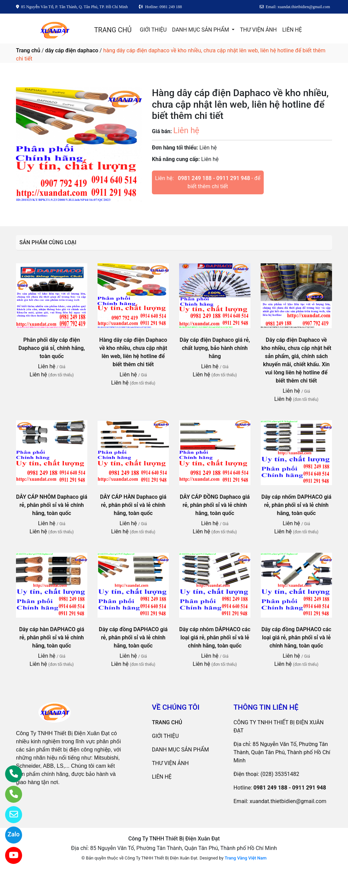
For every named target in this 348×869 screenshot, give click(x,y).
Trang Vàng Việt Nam (245, 858)
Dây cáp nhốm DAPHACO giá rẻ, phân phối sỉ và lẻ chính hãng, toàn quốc (296, 505)
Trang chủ (28, 50)
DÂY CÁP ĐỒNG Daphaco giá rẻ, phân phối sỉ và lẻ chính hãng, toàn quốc (215, 505)
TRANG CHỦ (113, 30)
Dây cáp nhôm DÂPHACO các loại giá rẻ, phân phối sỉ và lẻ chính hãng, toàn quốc (214, 637)
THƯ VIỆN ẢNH (258, 29)
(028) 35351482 (280, 774)
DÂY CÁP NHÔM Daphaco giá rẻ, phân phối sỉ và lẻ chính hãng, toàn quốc (51, 505)
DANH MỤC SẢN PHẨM (201, 29)
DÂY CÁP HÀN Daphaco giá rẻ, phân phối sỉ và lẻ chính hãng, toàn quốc (133, 505)
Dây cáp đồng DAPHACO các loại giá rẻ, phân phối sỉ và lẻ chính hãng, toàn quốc (296, 637)
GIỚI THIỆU (153, 29)
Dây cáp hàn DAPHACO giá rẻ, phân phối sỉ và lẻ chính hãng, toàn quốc (51, 637)
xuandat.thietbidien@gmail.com (287, 801)
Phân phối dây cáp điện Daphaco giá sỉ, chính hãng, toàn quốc (51, 348)
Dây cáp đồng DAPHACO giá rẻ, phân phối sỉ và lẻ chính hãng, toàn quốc (133, 637)
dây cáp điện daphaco (71, 50)
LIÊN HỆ (292, 29)
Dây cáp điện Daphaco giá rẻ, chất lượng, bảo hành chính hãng (214, 348)
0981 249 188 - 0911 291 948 (214, 178)
